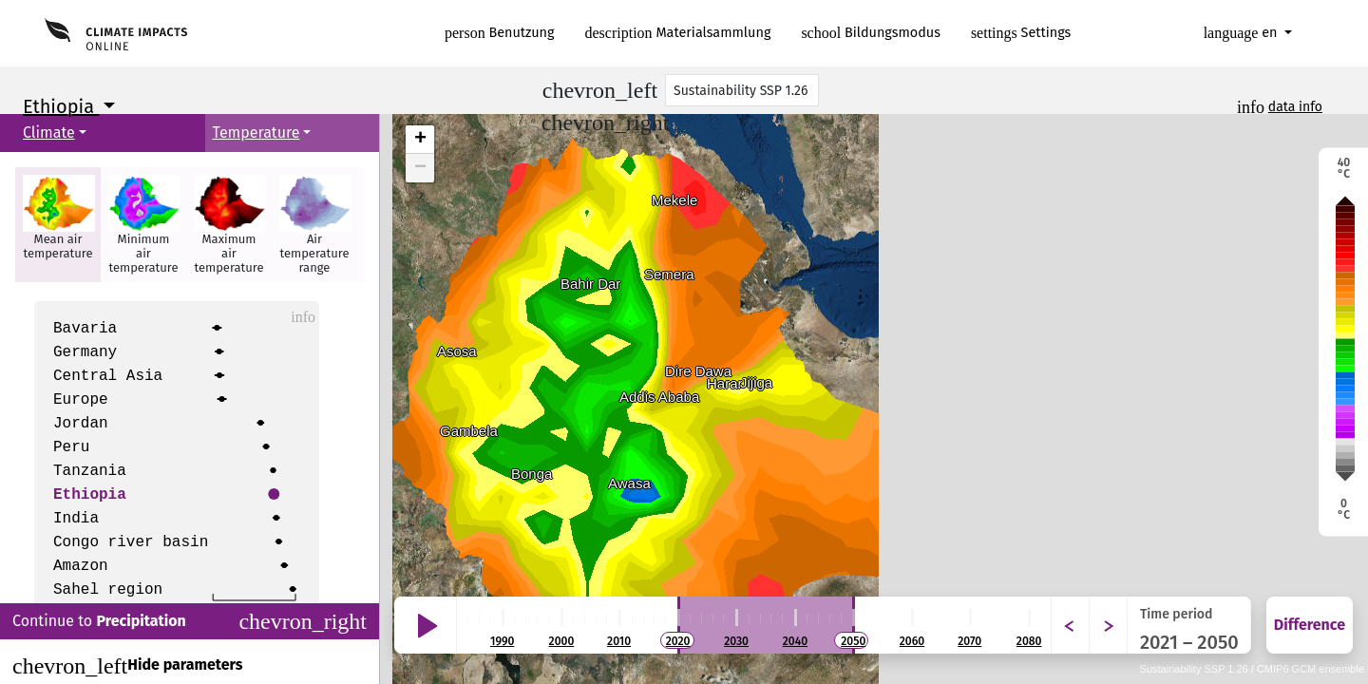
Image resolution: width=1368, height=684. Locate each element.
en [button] (1243, 33)
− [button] (420, 168)
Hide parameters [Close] (127, 666)
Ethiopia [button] (61, 106)
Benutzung (500, 33)
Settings (1021, 33)
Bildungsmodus (870, 33)
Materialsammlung (678, 33)
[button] (58, 224)
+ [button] (420, 139)
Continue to (189, 621)
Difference (1309, 625)
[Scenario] (742, 90)
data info (1295, 107)
